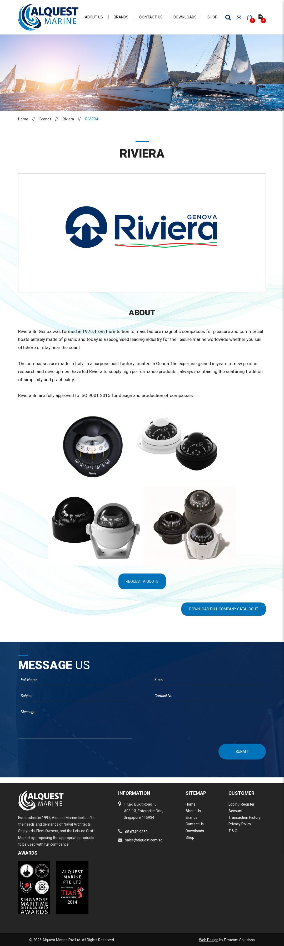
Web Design (208, 940)
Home (23, 124)
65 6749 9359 (136, 832)
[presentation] (46, 756)
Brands (45, 124)
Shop (190, 837)
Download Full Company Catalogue (223, 614)
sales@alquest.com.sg (143, 840)
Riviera (68, 124)
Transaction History (244, 817)
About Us (193, 811)
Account (235, 811)
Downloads (195, 831)
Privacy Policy (239, 824)
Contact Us (195, 824)
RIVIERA (92, 124)
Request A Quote (142, 587)
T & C (232, 831)
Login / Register (241, 804)
